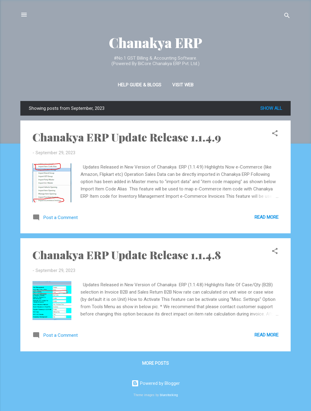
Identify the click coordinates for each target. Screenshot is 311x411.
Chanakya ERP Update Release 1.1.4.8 (126, 254)
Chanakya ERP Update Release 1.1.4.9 (126, 137)
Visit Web (182, 85)
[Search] (287, 16)
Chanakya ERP (155, 42)
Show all (271, 108)
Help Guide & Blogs (139, 85)
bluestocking (169, 395)
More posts (155, 363)
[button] (275, 134)
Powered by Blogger (156, 383)
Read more (267, 217)
